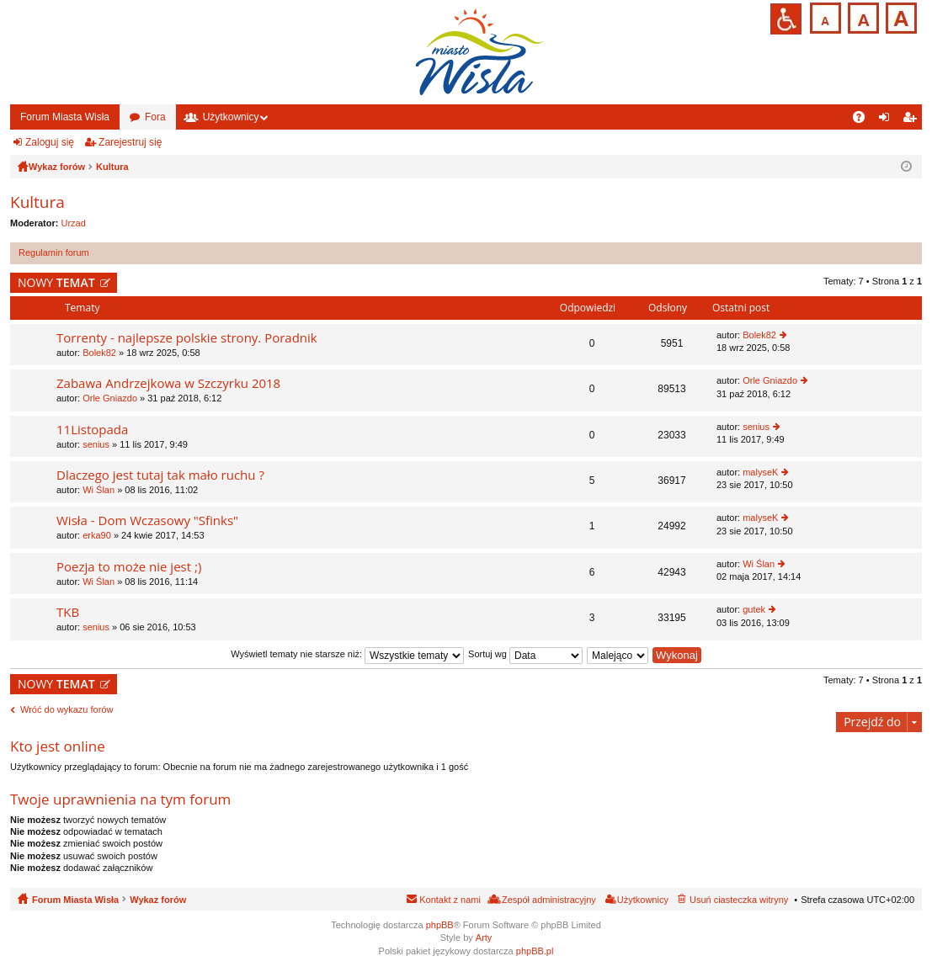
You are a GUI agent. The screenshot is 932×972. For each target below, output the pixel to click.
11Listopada (92, 430)
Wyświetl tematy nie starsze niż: (347, 654)
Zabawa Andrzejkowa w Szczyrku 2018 (168, 383)
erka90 (97, 535)
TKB (67, 612)
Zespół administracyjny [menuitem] (549, 900)
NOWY (56, 282)
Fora (155, 117)
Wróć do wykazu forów (66, 709)
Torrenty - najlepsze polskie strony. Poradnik (186, 338)
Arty (484, 937)
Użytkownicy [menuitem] (642, 900)
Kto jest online (57, 746)
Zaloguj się (49, 142)
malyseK (760, 472)
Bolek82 (99, 353)
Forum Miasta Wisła (64, 117)
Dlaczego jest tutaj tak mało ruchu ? (160, 475)
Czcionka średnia (862, 16)
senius (96, 444)
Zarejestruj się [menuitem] (912, 120)
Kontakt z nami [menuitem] (450, 900)
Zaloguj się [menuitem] (888, 120)
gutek (754, 609)
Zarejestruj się (130, 142)
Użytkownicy (231, 117)
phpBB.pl (535, 951)
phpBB (440, 925)
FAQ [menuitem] (864, 120)
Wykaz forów (158, 900)
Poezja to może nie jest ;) (128, 567)
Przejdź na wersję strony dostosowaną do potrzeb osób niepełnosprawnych (786, 19)
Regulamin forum (54, 252)
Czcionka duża (899, 16)
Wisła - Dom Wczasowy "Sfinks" (147, 520)
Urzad (73, 223)
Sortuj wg (525, 654)
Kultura (37, 202)
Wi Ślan (99, 490)
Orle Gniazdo (110, 398)
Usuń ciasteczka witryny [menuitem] (739, 900)
